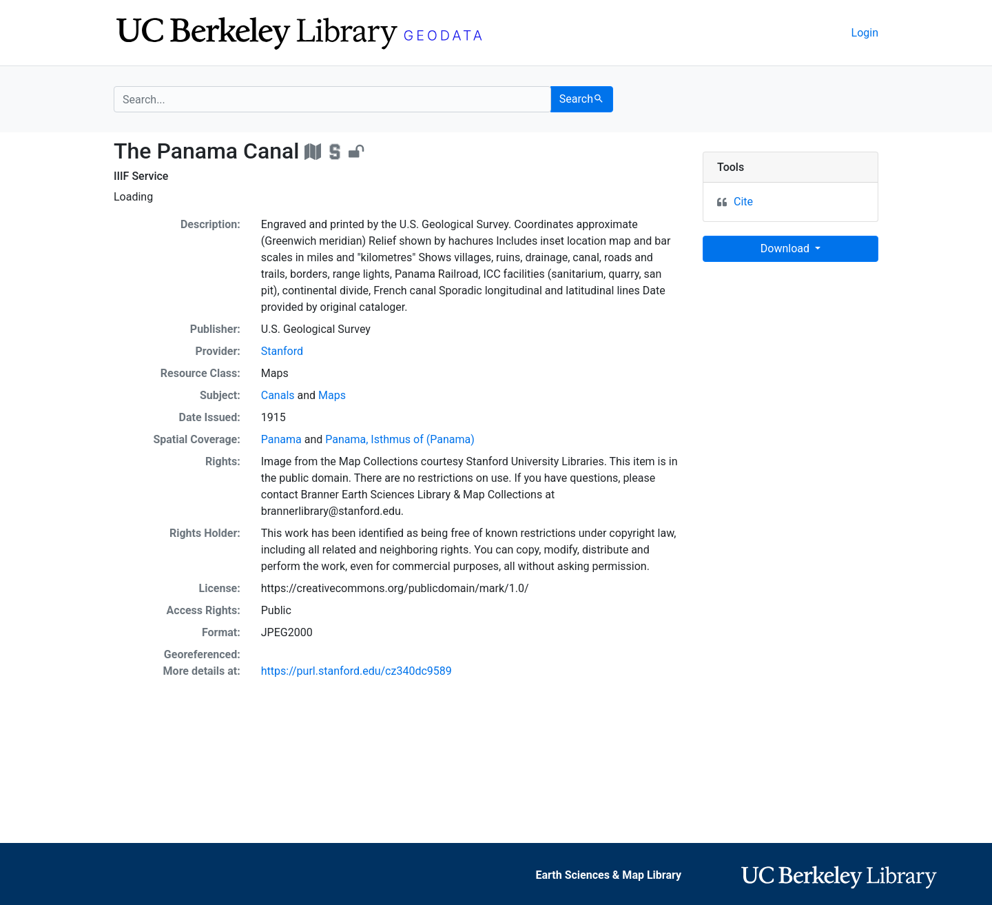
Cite (743, 201)
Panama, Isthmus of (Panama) (400, 439)
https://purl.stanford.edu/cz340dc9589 (356, 671)
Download (786, 248)
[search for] (332, 99)
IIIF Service (141, 176)
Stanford (282, 351)
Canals (278, 395)
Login (864, 32)
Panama (281, 439)
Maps (332, 395)
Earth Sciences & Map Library (609, 875)
